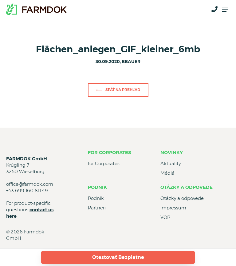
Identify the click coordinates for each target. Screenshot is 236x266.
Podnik (97, 187)
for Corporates (109, 152)
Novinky (171, 152)
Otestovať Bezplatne (118, 257)
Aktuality (170, 163)
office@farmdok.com (29, 184)
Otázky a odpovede (186, 187)
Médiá (167, 173)
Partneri (97, 208)
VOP (165, 217)
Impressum (173, 208)
